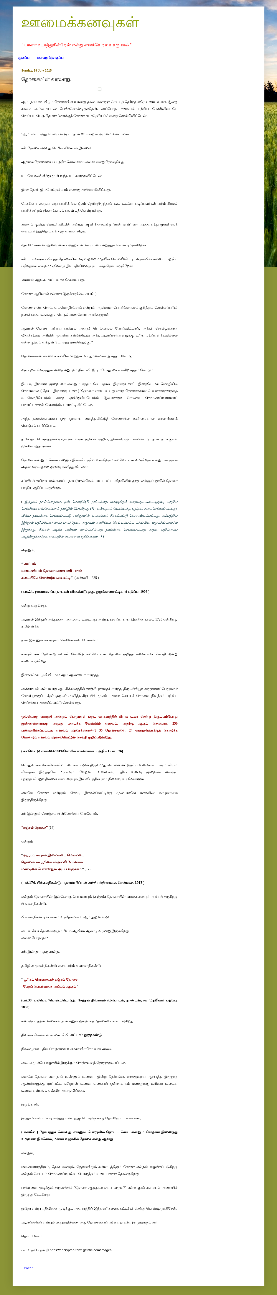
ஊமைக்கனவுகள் (80, 22)
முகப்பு (24, 57)
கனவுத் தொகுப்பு (50, 57)
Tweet (28, 1268)
